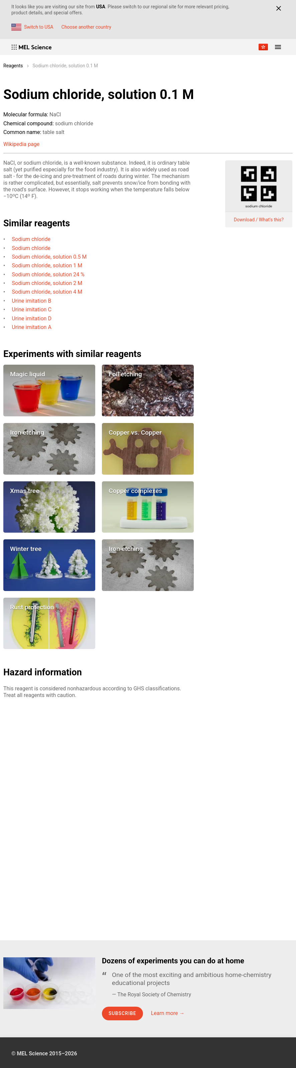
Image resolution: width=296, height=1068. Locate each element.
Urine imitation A (31, 327)
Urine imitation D (31, 318)
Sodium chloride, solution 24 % (48, 274)
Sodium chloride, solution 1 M (47, 265)
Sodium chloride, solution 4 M (47, 292)
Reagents (13, 65)
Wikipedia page (21, 144)
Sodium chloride (31, 239)
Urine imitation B (31, 301)
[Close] (278, 8)
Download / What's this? (259, 219)
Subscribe (122, 1013)
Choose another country (86, 27)
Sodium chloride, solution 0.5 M (49, 257)
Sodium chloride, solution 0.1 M (65, 65)
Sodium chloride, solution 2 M (47, 283)
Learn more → (168, 1013)
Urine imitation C (31, 309)
